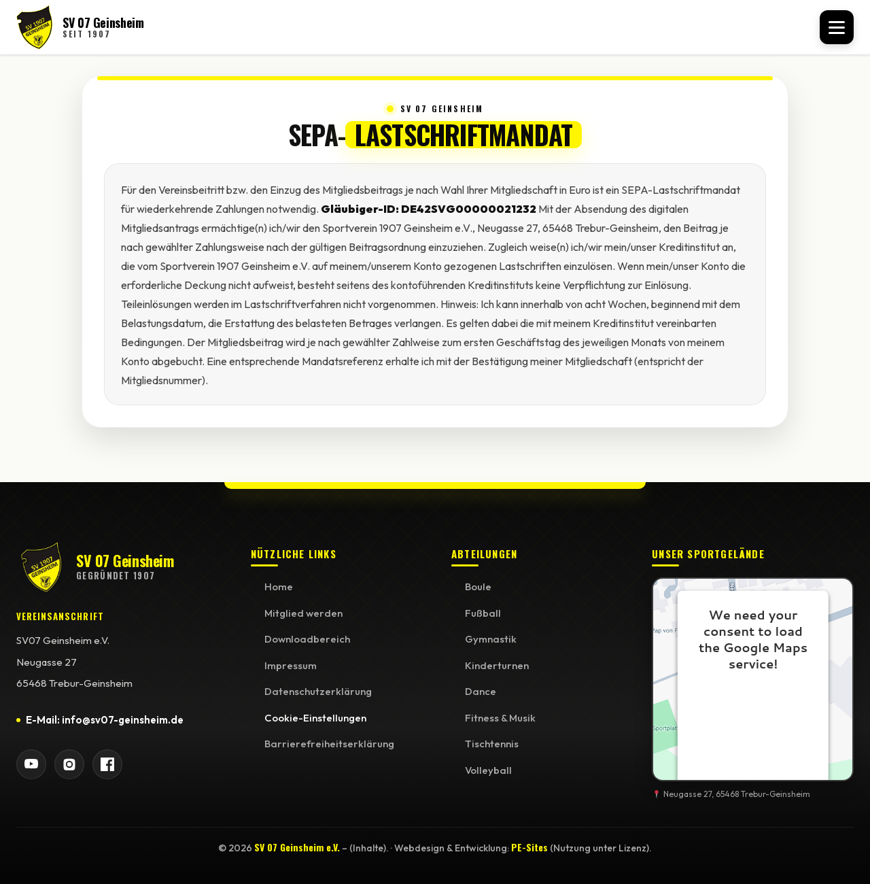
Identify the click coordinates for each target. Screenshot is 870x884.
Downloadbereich (307, 638)
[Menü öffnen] (837, 27)
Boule (478, 586)
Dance (480, 691)
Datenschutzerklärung (318, 691)
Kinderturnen (497, 665)
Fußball (483, 613)
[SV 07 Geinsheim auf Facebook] (107, 764)
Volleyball (488, 770)
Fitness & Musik (500, 717)
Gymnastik (491, 638)
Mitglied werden (303, 613)
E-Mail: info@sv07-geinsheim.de (105, 719)
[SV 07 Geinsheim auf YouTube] (31, 764)
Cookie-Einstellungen (315, 717)
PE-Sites (529, 847)
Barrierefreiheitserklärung (329, 743)
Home (278, 586)
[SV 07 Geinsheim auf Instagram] (69, 764)
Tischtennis (492, 743)
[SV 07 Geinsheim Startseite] (80, 27)
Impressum (290, 665)
